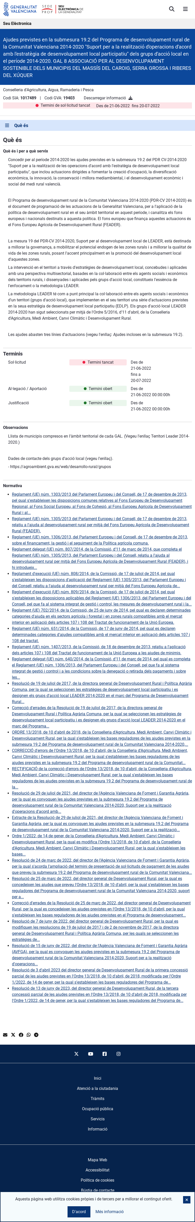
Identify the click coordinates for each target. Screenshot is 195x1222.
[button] (186, 1199)
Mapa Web (97, 1159)
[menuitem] (97, 1078)
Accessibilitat (97, 1170)
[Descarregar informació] (130, 98)
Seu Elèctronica (17, 23)
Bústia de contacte (97, 1190)
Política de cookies (97, 1180)
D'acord (79, 1211)
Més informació (109, 1211)
